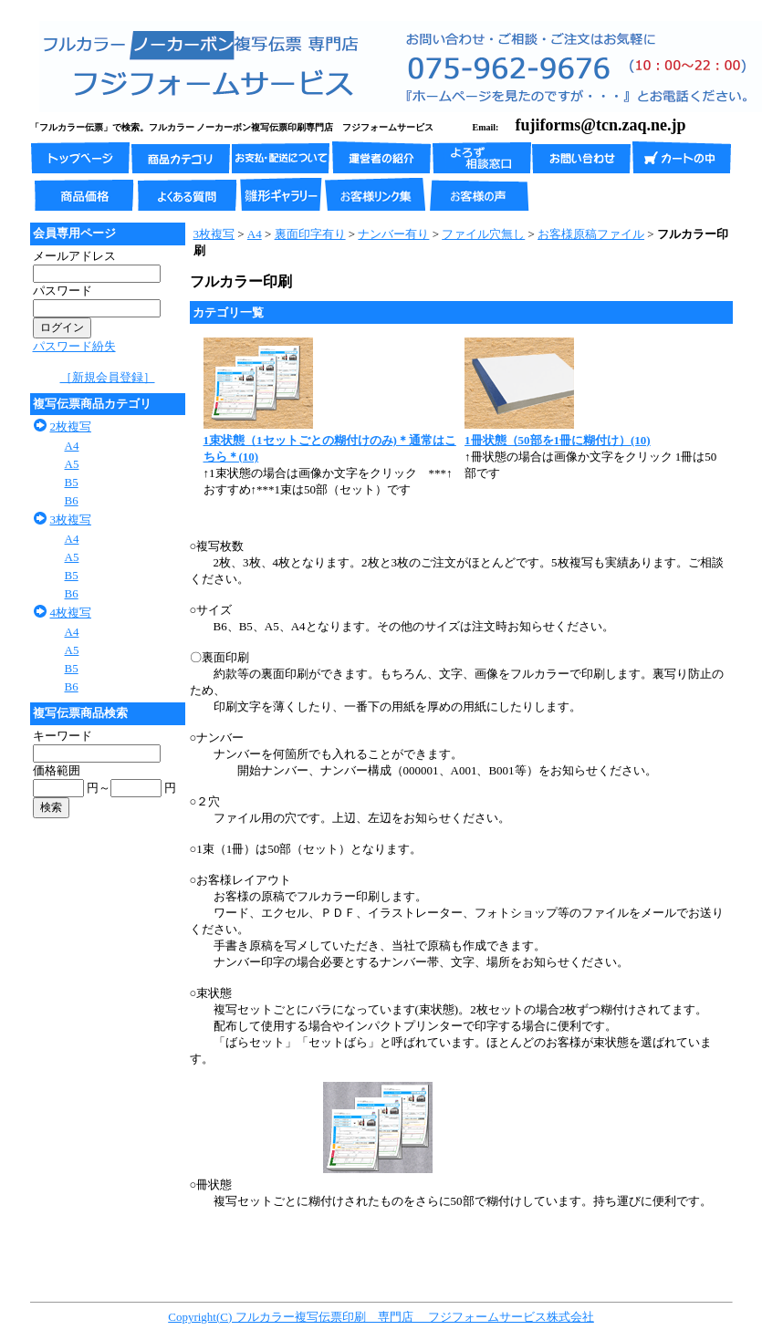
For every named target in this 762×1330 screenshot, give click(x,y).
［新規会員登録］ (107, 377)
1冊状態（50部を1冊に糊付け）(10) (558, 440)
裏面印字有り (310, 234)
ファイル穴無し (483, 234)
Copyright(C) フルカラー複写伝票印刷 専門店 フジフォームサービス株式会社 (381, 1317)
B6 (71, 500)
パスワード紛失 (74, 346)
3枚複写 (71, 519)
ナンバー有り (393, 234)
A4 (72, 445)
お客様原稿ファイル (591, 234)
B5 (71, 482)
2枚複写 (71, 426)
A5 (72, 464)
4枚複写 (71, 612)
